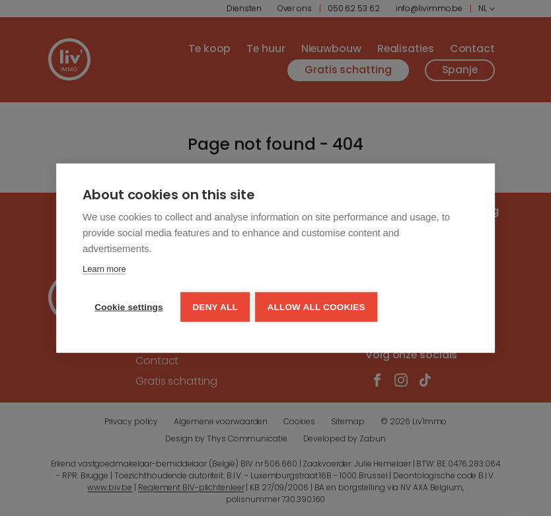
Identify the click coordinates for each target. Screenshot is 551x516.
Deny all (216, 306)
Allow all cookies (318, 306)
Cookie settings (128, 306)
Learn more (104, 269)
